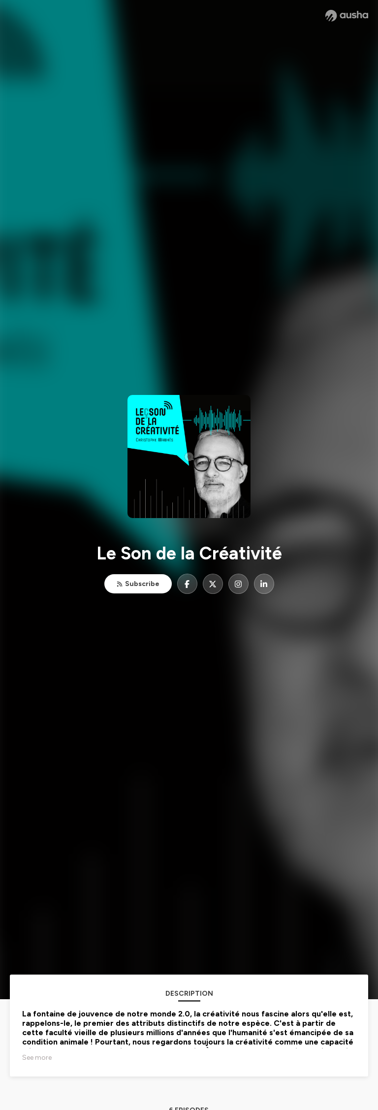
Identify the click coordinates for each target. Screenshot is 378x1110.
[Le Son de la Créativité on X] (213, 584)
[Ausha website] (346, 16)
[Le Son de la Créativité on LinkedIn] (264, 584)
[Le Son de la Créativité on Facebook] (187, 584)
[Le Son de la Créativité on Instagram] (238, 584)
